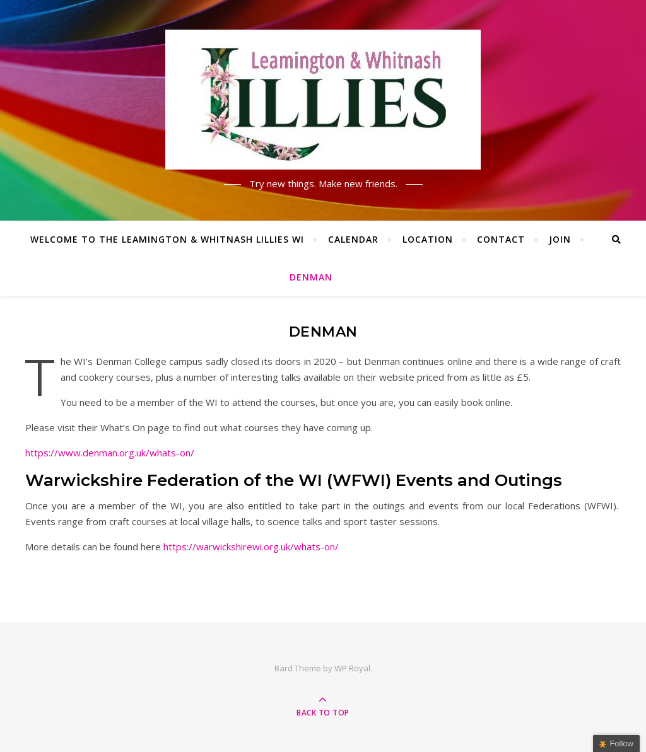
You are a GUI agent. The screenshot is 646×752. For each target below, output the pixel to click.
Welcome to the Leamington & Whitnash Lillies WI (167, 239)
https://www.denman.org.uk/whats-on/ (109, 452)
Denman (311, 277)
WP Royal (352, 668)
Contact (501, 239)
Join (560, 239)
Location (427, 239)
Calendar (353, 239)
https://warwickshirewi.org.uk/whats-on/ (251, 546)
